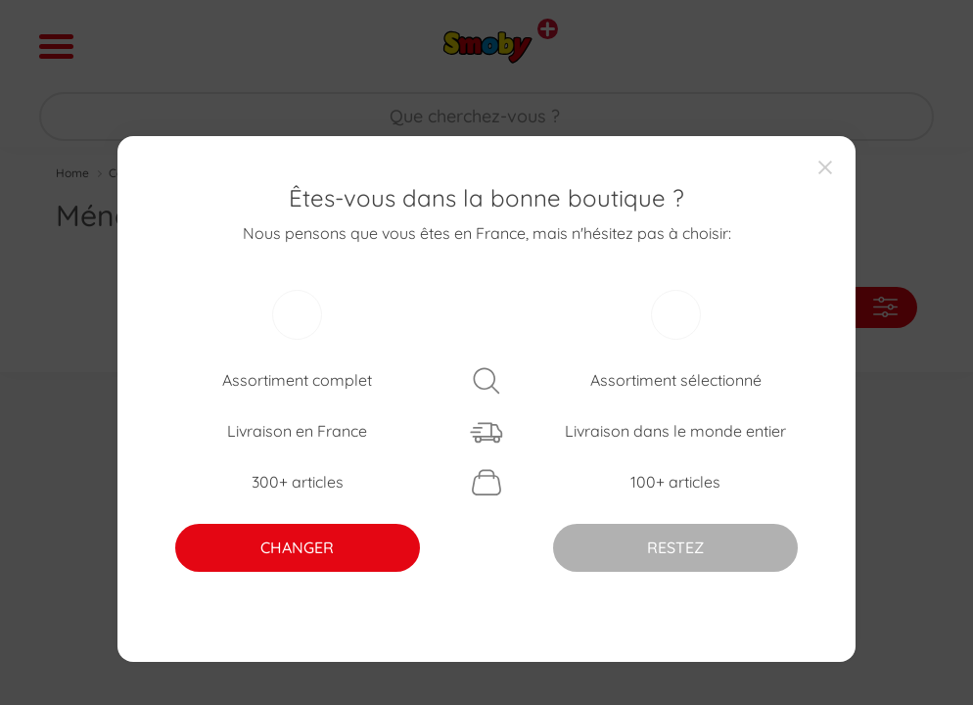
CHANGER (297, 547)
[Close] (825, 166)
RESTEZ (675, 547)
